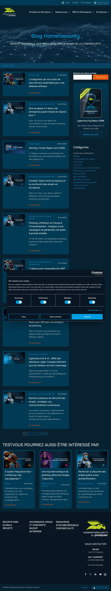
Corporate (77, 165)
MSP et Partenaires (83, 12)
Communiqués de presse (38, 354)
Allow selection (55, 317)
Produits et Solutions (41, 12)
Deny (24, 317)
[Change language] (65, 2)
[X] (91, 574)
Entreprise (102, 12)
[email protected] (95, 565)
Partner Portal (102, 3)
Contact (75, 2)
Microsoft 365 (34, 75)
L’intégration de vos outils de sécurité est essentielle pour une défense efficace (46, 83)
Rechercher (101, 77)
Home (5, 65)
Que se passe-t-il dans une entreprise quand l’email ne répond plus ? (47, 112)
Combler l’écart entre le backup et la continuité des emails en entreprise (47, 184)
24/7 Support (86, 2)
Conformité (78, 162)
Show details (93, 310)
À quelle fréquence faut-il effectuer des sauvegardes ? (18, 475)
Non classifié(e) (79, 176)
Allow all (87, 317)
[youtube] (100, 574)
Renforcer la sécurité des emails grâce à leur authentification (92, 475)
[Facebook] (86, 574)
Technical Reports (81, 185)
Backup (76, 156)
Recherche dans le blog (84, 73)
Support (85, 587)
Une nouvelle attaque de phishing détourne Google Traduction (55, 475)
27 (42, 433)
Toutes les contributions (83, 153)
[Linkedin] (95, 574)
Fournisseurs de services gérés (86, 168)
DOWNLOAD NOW (91, 134)
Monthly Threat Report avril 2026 (47, 147)
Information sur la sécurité (84, 170)
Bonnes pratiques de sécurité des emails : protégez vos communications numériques (47, 401)
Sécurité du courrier (36, 104)
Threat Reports (34, 144)
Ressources (62, 12)
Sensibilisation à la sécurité (84, 182)
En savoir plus (34, 93)
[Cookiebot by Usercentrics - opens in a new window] (93, 273)
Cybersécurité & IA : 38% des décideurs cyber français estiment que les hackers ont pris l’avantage (47, 362)
